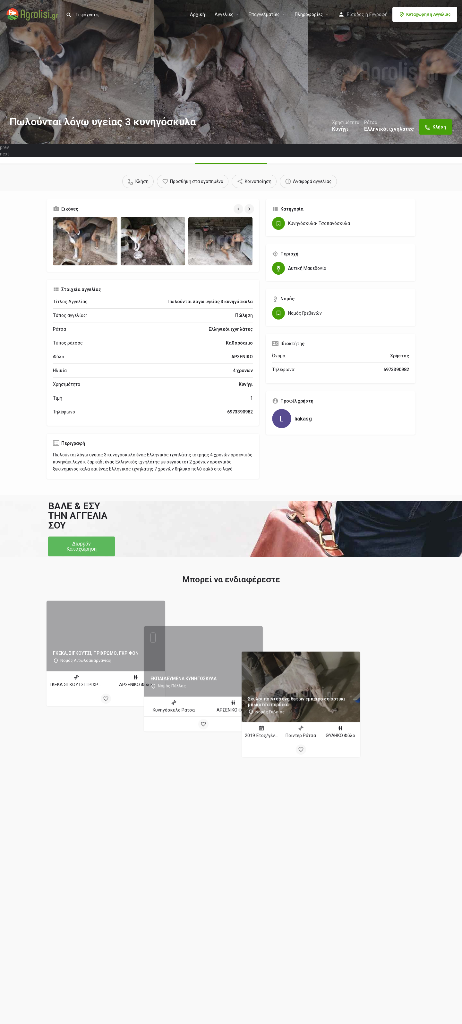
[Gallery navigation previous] (239, 209)
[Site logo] (33, 13)
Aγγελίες (224, 14)
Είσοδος (355, 14)
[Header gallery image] (77, 72)
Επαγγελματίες (264, 14)
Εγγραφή (378, 14)
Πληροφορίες (309, 14)
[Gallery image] (85, 241)
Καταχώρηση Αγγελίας (425, 14)
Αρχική (197, 14)
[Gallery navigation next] (249, 209)
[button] (81, 546)
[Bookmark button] (106, 699)
